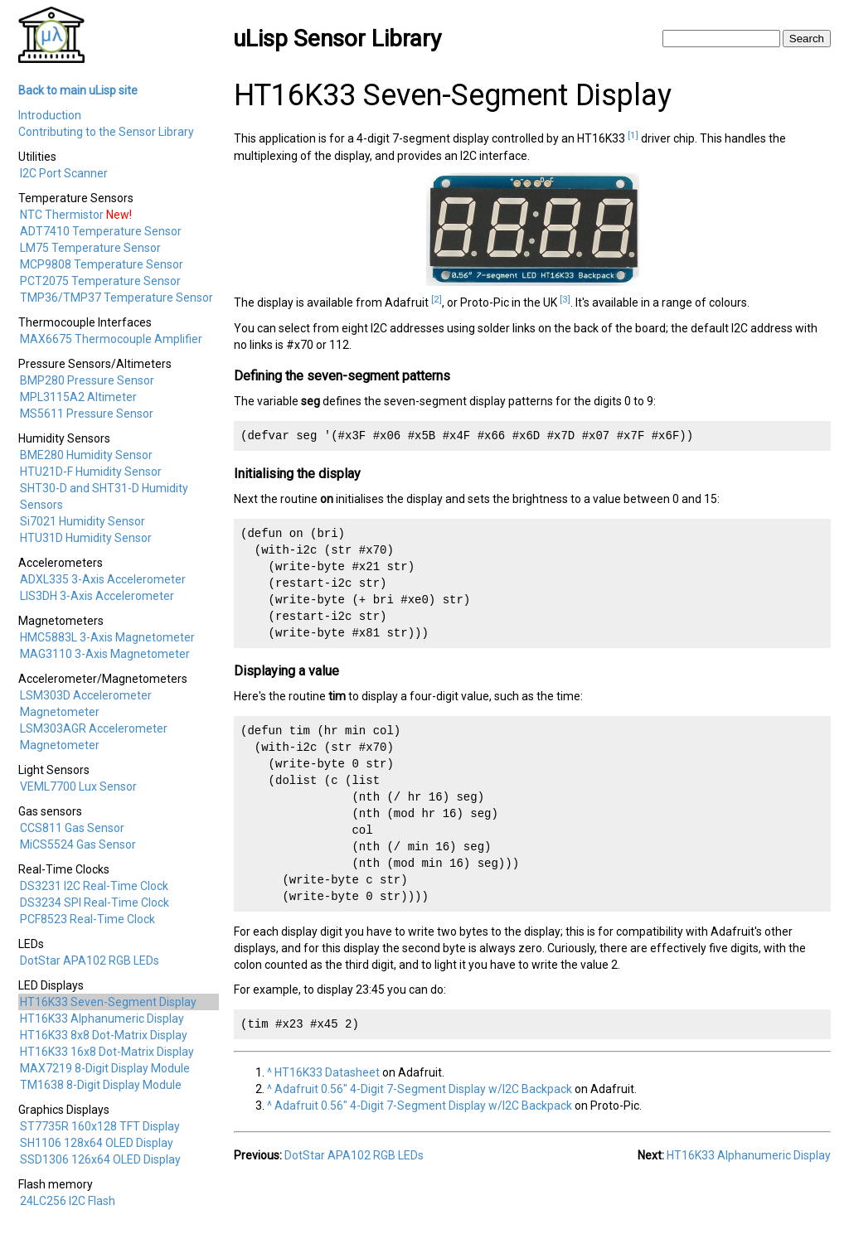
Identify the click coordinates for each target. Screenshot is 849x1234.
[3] (565, 299)
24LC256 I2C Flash (67, 1200)
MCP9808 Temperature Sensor (101, 264)
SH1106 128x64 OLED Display (96, 1142)
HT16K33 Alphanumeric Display (102, 1018)
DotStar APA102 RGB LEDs (89, 960)
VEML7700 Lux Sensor (78, 786)
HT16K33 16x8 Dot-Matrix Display (107, 1051)
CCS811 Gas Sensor (72, 828)
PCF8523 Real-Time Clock (87, 919)
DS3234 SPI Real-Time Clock (94, 902)
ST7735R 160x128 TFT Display (100, 1126)
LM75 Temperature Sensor (90, 247)
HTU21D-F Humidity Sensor (91, 471)
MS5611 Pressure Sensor (86, 413)
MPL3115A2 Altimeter (78, 397)
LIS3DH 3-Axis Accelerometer (97, 595)
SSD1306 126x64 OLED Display (100, 1159)
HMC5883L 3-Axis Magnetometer (107, 637)
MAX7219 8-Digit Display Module (105, 1068)
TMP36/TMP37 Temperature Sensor (116, 297)
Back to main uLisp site (78, 90)
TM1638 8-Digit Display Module (101, 1084)
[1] (633, 135)
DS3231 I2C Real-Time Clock (94, 886)
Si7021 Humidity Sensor (82, 521)
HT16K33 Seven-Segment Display (108, 1002)
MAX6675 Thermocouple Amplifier (111, 339)
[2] (436, 299)
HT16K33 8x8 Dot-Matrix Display (103, 1035)
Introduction (49, 115)
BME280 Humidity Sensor (86, 455)
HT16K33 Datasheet (327, 1072)
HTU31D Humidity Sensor (86, 537)
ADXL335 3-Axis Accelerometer (103, 579)
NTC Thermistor (62, 214)
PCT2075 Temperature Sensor (100, 281)
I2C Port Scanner (64, 173)
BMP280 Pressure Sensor (87, 380)
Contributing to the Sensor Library (106, 131)
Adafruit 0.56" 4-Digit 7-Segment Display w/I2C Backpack (423, 1089)
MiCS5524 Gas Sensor (78, 844)
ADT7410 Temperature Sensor (101, 231)
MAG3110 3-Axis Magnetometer (105, 654)
